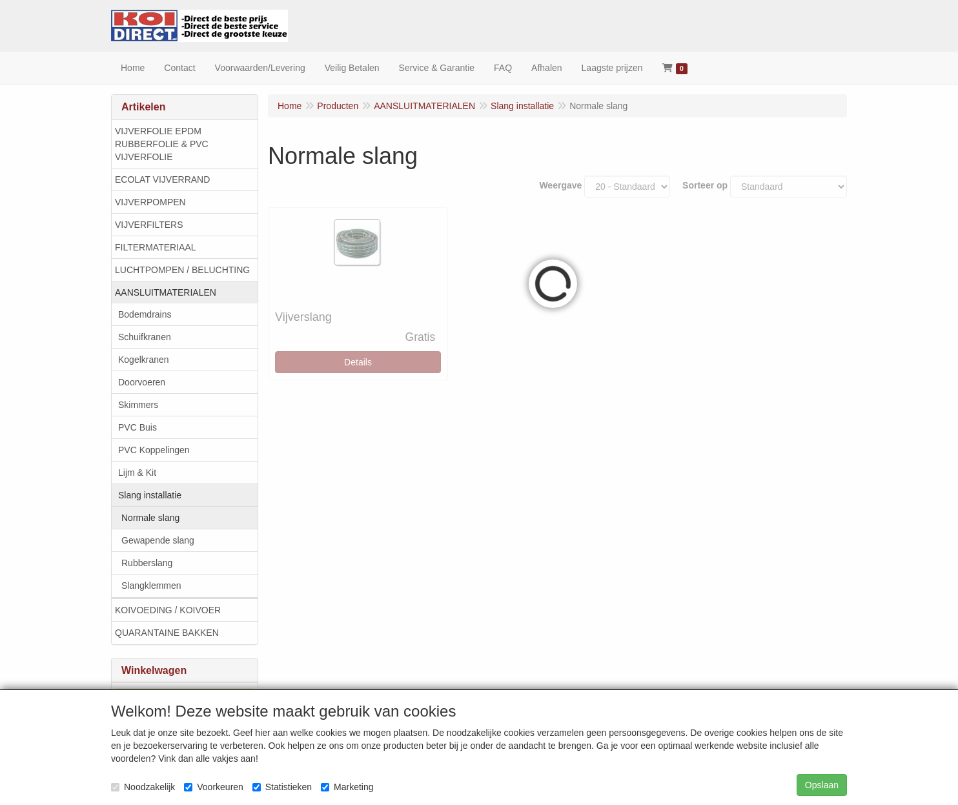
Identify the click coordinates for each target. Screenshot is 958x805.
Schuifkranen (144, 337)
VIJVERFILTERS (149, 224)
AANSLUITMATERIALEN (165, 292)
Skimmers (138, 405)
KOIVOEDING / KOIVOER (168, 610)
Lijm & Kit (137, 472)
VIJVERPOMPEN (150, 202)
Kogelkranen (143, 359)
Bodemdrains (145, 314)
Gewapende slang (157, 540)
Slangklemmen (151, 585)
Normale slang (150, 518)
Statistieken (282, 787)
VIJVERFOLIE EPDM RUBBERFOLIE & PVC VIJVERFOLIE (162, 144)
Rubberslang (146, 563)
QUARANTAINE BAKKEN (167, 632)
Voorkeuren (213, 787)
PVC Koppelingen (154, 450)
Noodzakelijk (143, 787)
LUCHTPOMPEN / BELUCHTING (182, 270)
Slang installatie (149, 495)
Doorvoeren (141, 382)
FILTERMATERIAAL (155, 247)
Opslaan (822, 785)
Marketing (347, 787)
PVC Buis (137, 427)
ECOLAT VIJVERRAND (162, 179)
